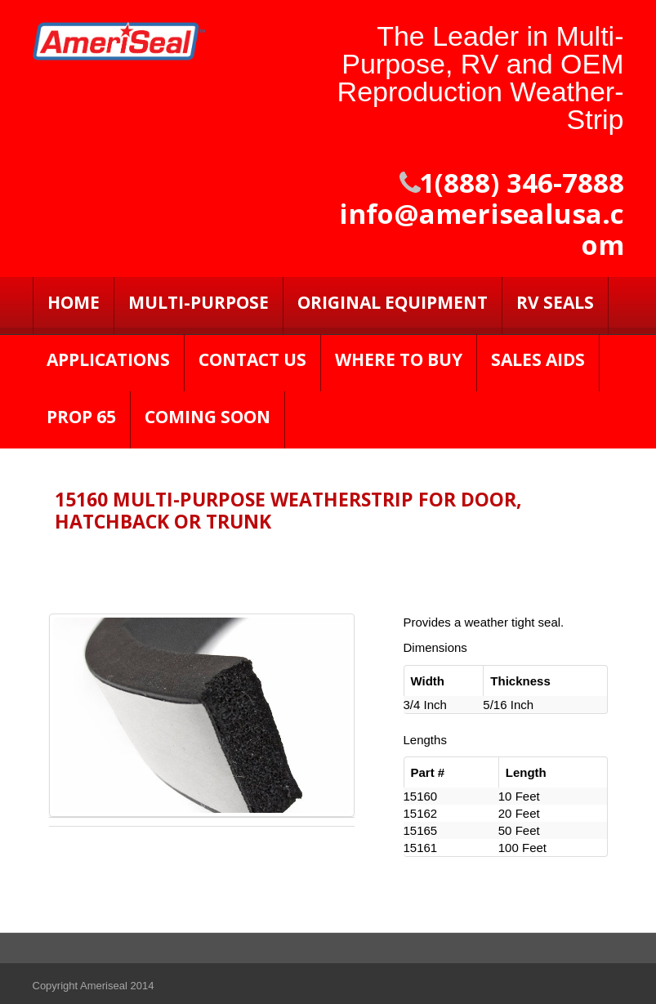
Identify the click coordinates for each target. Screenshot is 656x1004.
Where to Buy (398, 359)
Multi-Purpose (198, 302)
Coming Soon (207, 416)
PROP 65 (81, 416)
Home (73, 302)
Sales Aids (538, 359)
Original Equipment (392, 302)
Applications (108, 359)
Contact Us (252, 359)
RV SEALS (555, 302)
